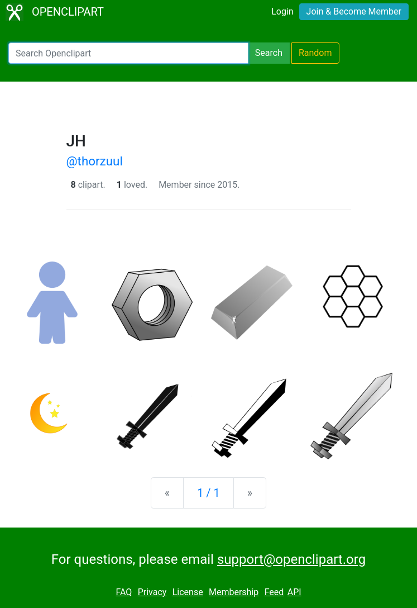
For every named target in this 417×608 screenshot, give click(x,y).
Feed (274, 592)
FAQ (124, 592)
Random (315, 53)
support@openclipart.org (291, 559)
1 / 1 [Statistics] (208, 493)
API (294, 592)
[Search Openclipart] (128, 53)
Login (282, 11)
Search (268, 53)
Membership (233, 592)
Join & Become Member (353, 11)
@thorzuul (94, 161)
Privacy (152, 592)
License (187, 592)
